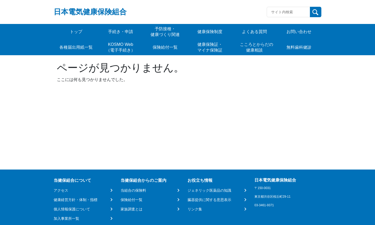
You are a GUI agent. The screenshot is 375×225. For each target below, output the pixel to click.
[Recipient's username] (288, 12)
